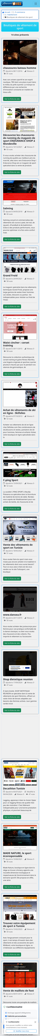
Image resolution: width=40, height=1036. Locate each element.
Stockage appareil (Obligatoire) (19, 1013)
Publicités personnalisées (16, 1016)
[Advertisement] (20, 737)
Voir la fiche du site (12, 99)
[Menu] (36, 4)
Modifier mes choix (21, 1031)
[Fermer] (35, 1022)
